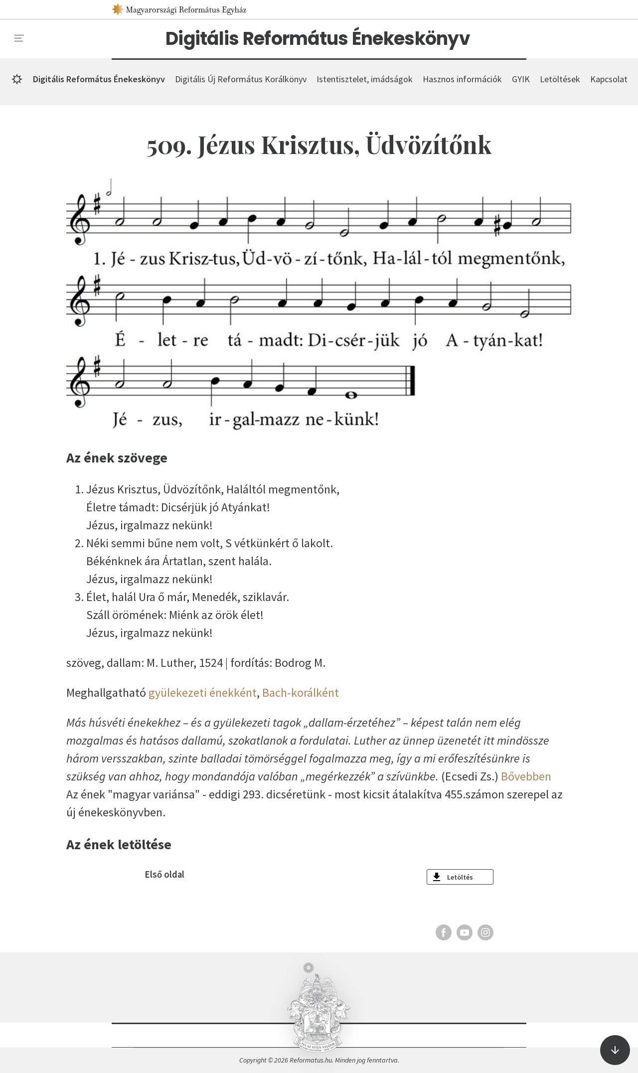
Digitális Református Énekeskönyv (317, 38)
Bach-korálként (300, 692)
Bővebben (526, 776)
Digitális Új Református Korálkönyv (241, 79)
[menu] (19, 38)
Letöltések (560, 79)
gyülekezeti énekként (203, 692)
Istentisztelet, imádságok (365, 79)
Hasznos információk (462, 79)
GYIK (521, 79)
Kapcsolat (609, 79)
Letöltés (460, 877)
